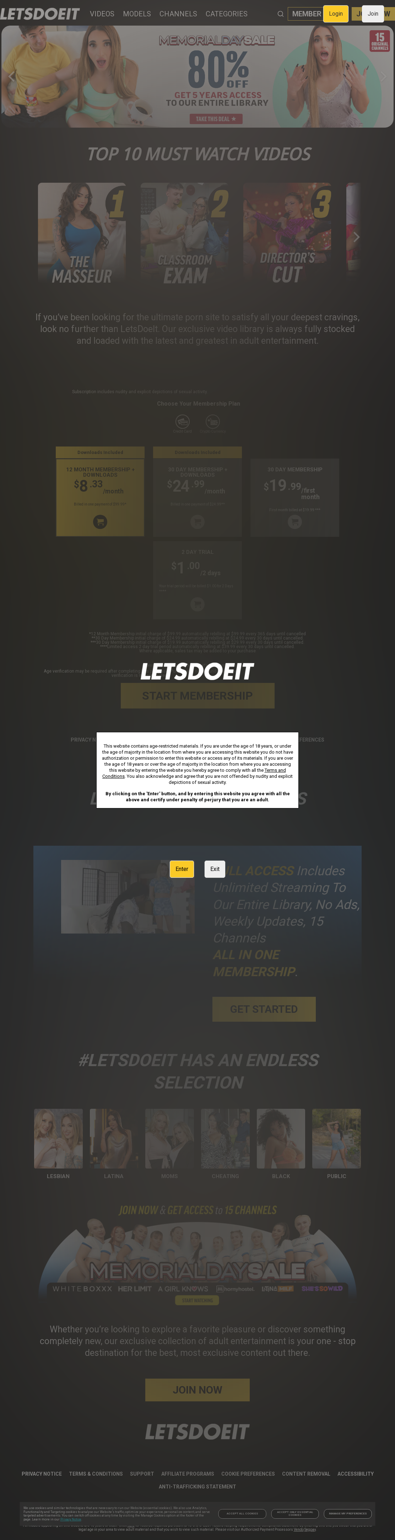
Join (373, 13)
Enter (181, 869)
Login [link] (336, 13)
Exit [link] (215, 869)
